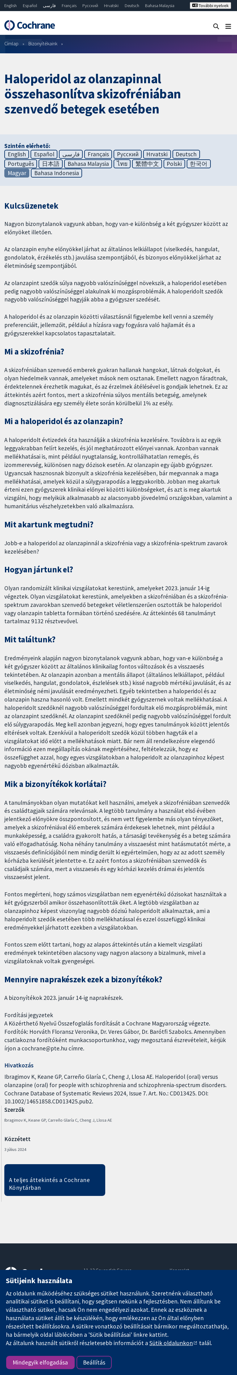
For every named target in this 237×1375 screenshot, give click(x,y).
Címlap (11, 43)
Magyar (17, 173)
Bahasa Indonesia (56, 173)
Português (21, 163)
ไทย (122, 163)
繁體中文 (147, 163)
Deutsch (132, 5)
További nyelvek (210, 5)
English (10, 5)
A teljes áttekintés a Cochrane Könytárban (49, 1183)
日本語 (51, 163)
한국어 (198, 163)
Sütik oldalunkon (171, 1343)
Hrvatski (111, 5)
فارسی (49, 5)
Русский (90, 5)
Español (30, 5)
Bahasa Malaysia (159, 5)
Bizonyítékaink (42, 43)
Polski (174, 163)
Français (69, 5)
